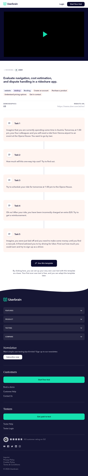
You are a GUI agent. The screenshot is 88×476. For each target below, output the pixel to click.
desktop (17, 90)
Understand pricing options (15, 94)
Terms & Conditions (11, 464)
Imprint (6, 457)
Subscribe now (12, 357)
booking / (10, 70)
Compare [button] (9, 337)
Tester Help (8, 424)
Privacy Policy (8, 460)
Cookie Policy (9, 462)
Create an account (41, 90)
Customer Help (9, 391)
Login (62, 4)
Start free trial (76, 4)
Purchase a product (59, 90)
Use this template (44, 263)
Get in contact (35, 94)
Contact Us (8, 396)
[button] (44, 123)
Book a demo (9, 387)
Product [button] (9, 319)
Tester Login (8, 428)
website (8, 90)
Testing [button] (8, 328)
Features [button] (9, 310)
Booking (27, 90)
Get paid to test (44, 416)
